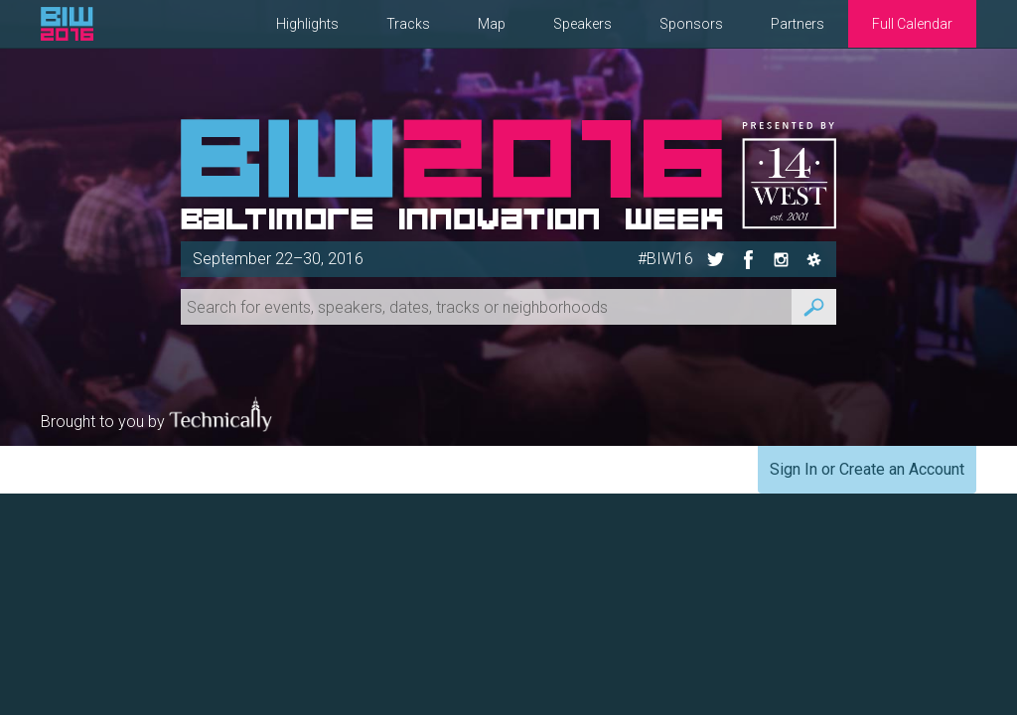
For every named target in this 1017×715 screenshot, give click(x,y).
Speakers (582, 24)
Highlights (307, 24)
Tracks (408, 24)
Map (492, 24)
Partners (797, 24)
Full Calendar (912, 24)
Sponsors (691, 24)
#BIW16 (665, 258)
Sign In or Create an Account (867, 469)
